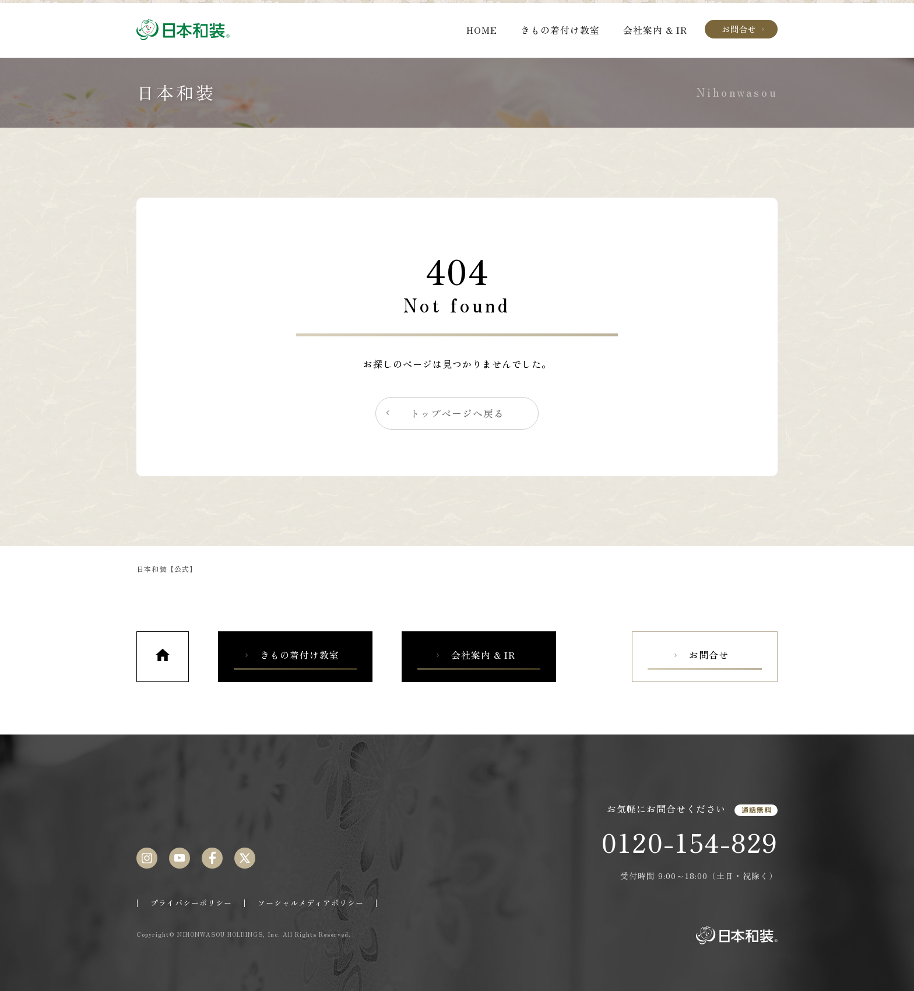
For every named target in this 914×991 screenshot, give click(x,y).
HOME (481, 30)
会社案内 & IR (655, 30)
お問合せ (744, 29)
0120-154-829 (689, 841)
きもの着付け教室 (560, 30)
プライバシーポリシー (191, 902)
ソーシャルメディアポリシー (311, 902)
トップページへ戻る (443, 413)
